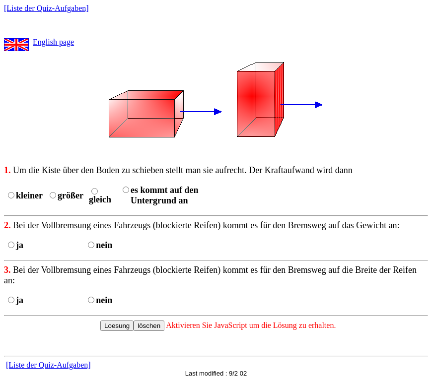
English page (53, 42)
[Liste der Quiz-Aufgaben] (46, 8)
